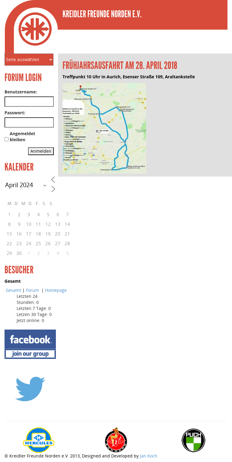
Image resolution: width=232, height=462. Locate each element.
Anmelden (41, 151)
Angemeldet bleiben (22, 136)
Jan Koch (148, 456)
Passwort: (15, 113)
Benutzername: (21, 92)
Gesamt (13, 290)
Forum (33, 290)
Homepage (56, 290)
